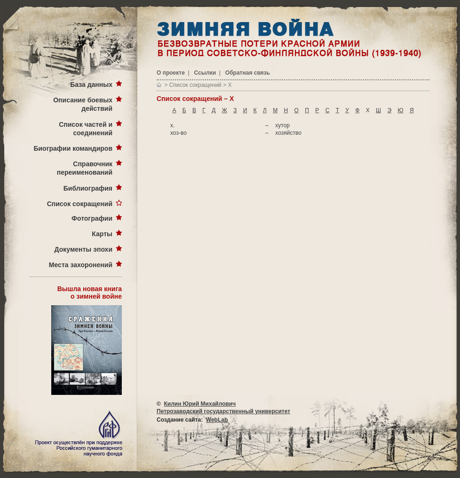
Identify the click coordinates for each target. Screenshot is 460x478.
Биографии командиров (72, 148)
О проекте (171, 72)
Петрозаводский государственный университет (223, 411)
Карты (102, 234)
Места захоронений (80, 265)
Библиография (87, 188)
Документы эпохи (83, 249)
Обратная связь (247, 72)
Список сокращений (79, 204)
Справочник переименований (84, 168)
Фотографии (91, 218)
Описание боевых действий (82, 104)
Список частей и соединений (85, 129)
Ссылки (205, 72)
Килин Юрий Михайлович (200, 404)
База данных (91, 84)
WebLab (217, 419)
